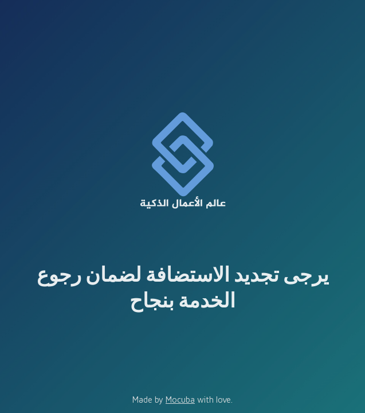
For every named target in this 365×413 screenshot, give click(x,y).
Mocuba (180, 399)
